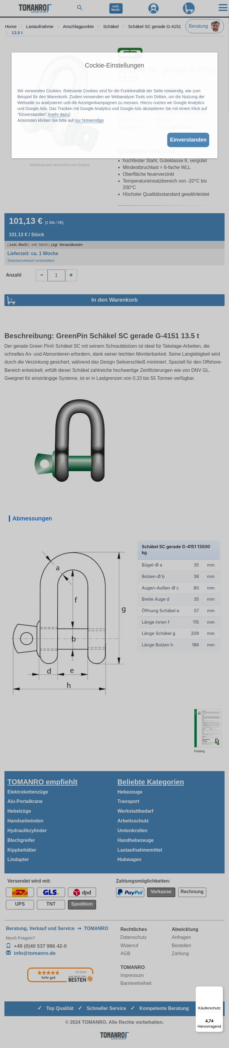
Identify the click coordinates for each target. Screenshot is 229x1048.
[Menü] (219, 989)
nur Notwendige (89, 120)
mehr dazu (59, 114)
